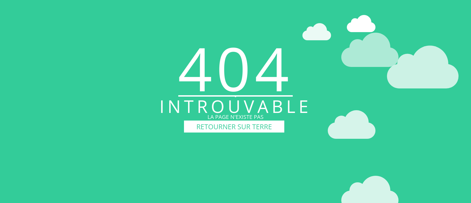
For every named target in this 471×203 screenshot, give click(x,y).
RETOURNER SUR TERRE (234, 126)
